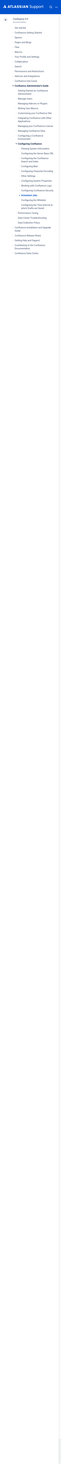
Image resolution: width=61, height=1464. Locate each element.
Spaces (18, 37)
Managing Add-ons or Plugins (32, 103)
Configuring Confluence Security (37, 190)
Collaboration (21, 61)
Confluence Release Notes (28, 235)
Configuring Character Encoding (37, 171)
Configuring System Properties (36, 181)
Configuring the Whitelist (33, 200)
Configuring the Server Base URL (37, 153)
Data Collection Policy (29, 222)
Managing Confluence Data (31, 131)
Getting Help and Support (27, 240)
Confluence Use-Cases (26, 81)
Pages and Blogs (23, 42)
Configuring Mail (29, 166)
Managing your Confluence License (35, 126)
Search (51, 7)
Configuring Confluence (30, 144)
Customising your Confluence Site (35, 113)
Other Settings (28, 176)
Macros (18, 52)
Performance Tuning (28, 213)
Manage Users (25, 98)
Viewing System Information (35, 148)
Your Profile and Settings (27, 57)
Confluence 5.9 (20, 19)
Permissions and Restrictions (29, 71)
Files (17, 47)
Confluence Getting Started (28, 32)
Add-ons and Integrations (27, 76)
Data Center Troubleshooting (32, 218)
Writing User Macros (28, 108)
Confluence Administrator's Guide (31, 86)
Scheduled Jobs (29, 195)
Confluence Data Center (26, 253)
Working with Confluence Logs (36, 185)
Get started (20, 28)
